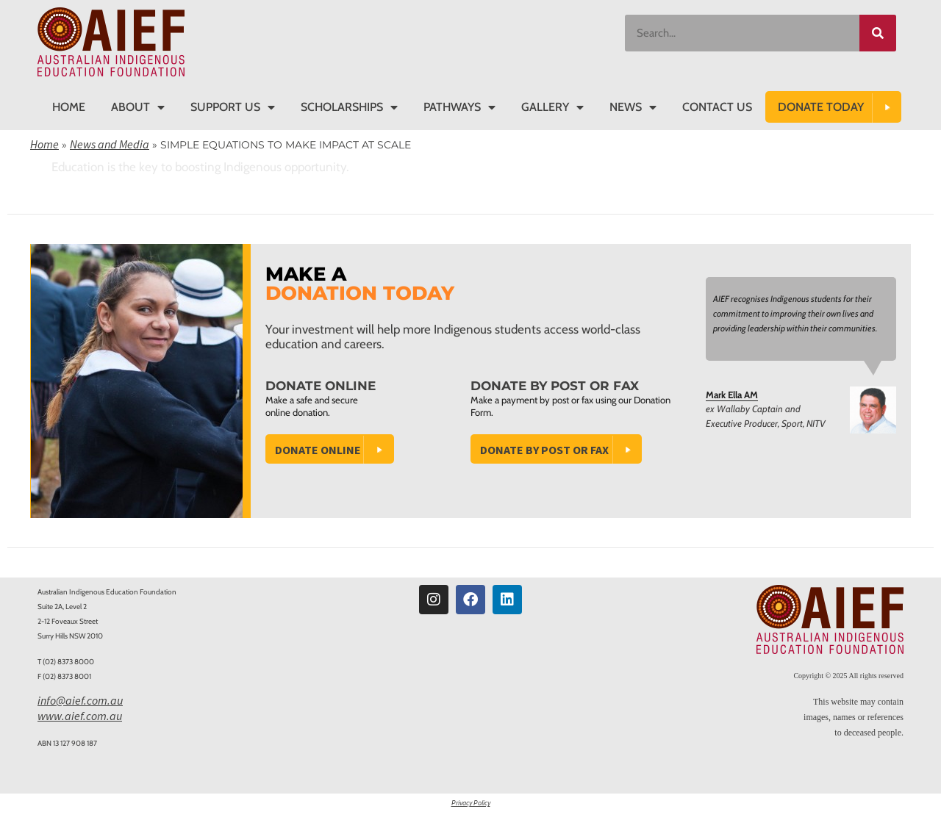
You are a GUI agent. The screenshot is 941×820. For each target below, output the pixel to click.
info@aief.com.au (80, 700)
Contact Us (717, 107)
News (632, 107)
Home (68, 107)
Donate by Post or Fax (544, 449)
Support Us (232, 107)
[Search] (877, 33)
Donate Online (318, 449)
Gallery (552, 107)
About (138, 107)
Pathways (459, 107)
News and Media (109, 144)
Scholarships (349, 107)
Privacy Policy (470, 803)
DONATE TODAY (821, 107)
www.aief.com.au (79, 715)
